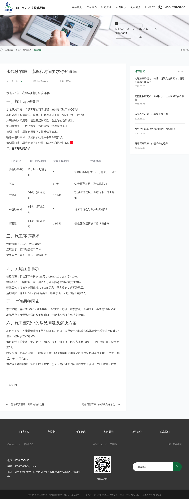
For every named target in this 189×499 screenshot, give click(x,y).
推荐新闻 (140, 71)
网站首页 (77, 7)
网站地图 (135, 495)
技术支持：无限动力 (151, 495)
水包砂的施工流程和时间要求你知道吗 (155, 129)
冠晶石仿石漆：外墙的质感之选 (98, 404)
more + (181, 71)
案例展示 (121, 7)
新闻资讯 (106, 7)
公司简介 (136, 7)
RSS (122, 495)
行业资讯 (38, 50)
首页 (18, 50)
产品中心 (92, 7)
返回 (185, 50)
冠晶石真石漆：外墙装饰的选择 (27, 404)
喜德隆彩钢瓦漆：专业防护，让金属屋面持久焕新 (159, 98)
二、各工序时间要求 (18, 148)
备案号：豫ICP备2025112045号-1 (101, 495)
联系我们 (150, 7)
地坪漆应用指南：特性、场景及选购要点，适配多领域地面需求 (159, 80)
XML (128, 495)
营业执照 (175, 444)
